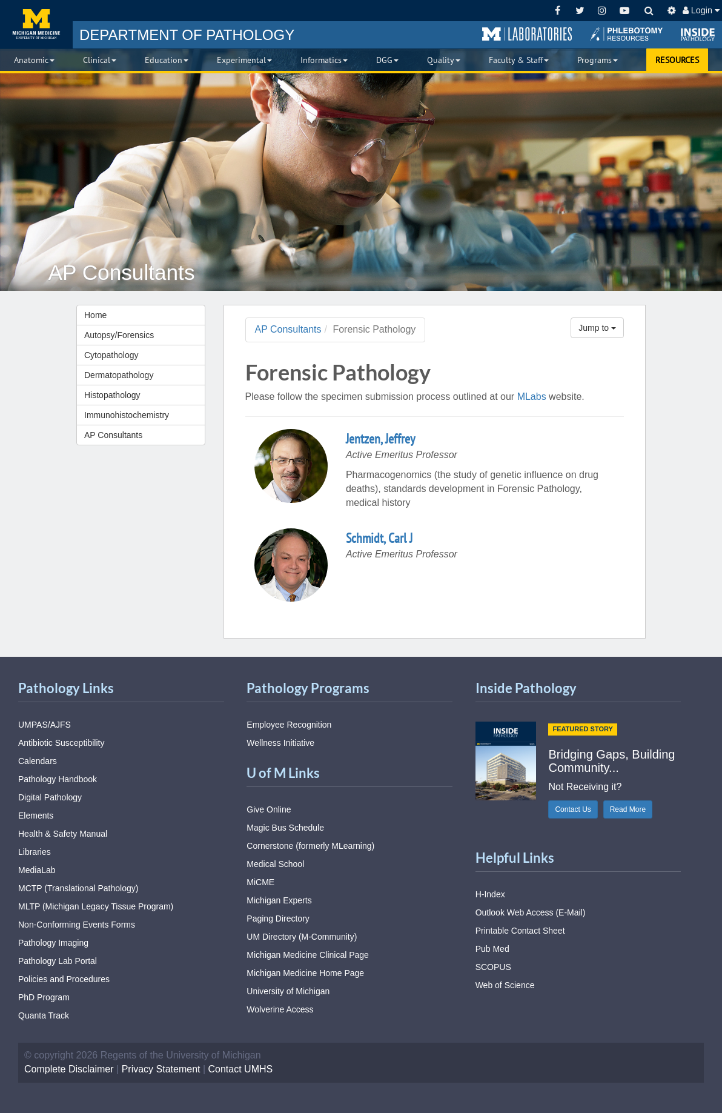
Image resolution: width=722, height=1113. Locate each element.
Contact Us (573, 809)
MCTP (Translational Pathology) (78, 888)
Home (95, 315)
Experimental (244, 60)
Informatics (324, 60)
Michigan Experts (279, 900)
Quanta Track (43, 1015)
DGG (387, 60)
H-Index (490, 894)
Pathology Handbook (57, 779)
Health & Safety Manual (62, 834)
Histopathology (112, 395)
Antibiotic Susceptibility (61, 743)
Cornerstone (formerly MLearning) (310, 846)
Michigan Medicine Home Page (305, 973)
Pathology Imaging (53, 943)
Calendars (37, 761)
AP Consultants (113, 435)
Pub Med (492, 949)
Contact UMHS (240, 1069)
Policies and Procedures (64, 979)
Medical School (275, 864)
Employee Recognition (289, 724)
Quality (443, 60)
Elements (35, 815)
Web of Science (505, 985)
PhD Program (44, 997)
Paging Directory (278, 918)
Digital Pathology (50, 797)
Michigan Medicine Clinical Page (308, 955)
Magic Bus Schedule (285, 827)
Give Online (269, 809)
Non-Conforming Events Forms (76, 924)
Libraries (34, 852)
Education (166, 60)
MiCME (260, 882)
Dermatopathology (118, 375)
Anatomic (34, 60)
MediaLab (37, 870)
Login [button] (701, 10)
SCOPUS (493, 967)
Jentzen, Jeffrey (380, 438)
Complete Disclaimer (69, 1069)
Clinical (99, 60)
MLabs (531, 396)
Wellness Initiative (280, 743)
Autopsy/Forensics (119, 335)
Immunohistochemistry (126, 415)
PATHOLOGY (186, 35)
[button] (527, 34)
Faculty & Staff (519, 60)
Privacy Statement (161, 1069)
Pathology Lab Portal (57, 961)
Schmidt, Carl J (379, 538)
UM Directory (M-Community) (302, 937)
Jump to (597, 328)
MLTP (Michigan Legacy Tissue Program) (95, 906)
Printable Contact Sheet (520, 930)
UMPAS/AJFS (44, 724)
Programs (597, 60)
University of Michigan (288, 991)
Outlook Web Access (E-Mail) (530, 912)
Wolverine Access (280, 1009)
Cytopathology (111, 355)
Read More (628, 809)
